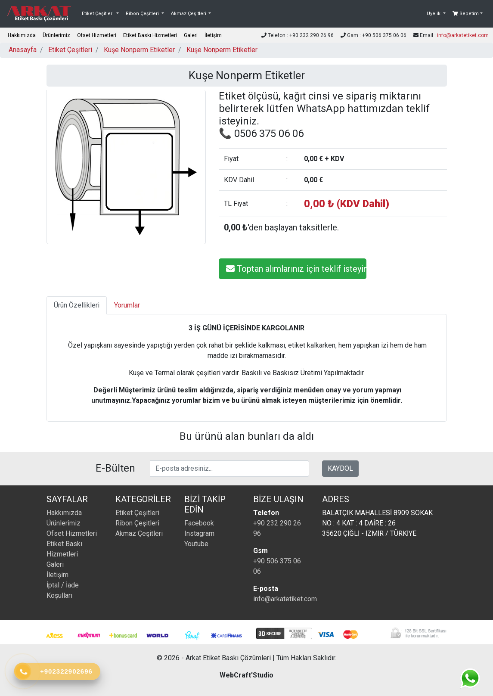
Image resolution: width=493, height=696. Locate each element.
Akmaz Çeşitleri (139, 533)
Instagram (199, 533)
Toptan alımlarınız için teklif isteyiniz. (296, 269)
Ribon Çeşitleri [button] (143, 13)
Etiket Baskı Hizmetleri (150, 35)
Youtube (196, 544)
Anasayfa (23, 50)
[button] (436, 14)
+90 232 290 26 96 (277, 528)
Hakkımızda (22, 35)
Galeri (191, 35)
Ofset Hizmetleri (96, 35)
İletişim (213, 35)
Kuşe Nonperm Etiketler (139, 50)
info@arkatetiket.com (463, 35)
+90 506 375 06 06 (277, 566)
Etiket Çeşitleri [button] (98, 13)
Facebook (199, 523)
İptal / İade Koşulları (63, 590)
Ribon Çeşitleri (137, 523)
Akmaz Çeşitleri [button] (189, 13)
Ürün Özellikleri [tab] (76, 305)
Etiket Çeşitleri (70, 50)
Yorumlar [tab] (127, 305)
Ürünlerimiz (56, 35)
